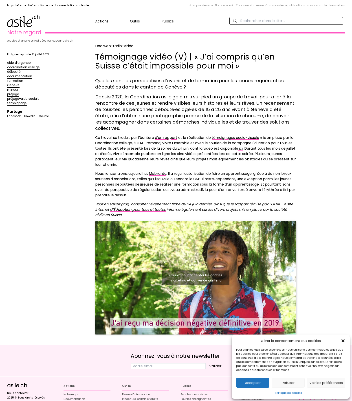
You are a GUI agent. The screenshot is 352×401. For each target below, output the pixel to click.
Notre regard (72, 394)
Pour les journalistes (194, 394)
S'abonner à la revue (249, 5)
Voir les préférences (326, 382)
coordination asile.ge (23, 67)
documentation (19, 76)
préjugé (13, 94)
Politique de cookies (288, 393)
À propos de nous (201, 5)
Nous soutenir (224, 5)
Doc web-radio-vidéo (114, 46)
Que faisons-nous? (252, 399)
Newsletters (337, 5)
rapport (241, 204)
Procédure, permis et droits (140, 399)
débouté (14, 71)
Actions (101, 21)
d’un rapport (166, 137)
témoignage (17, 103)
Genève (13, 85)
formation (15, 80)
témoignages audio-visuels (235, 137)
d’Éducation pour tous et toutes (138, 209)
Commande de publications (285, 5)
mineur (12, 89)
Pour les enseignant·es (196, 399)
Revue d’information (136, 394)
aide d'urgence (19, 62)
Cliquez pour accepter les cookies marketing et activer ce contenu (195, 278)
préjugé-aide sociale (23, 98)
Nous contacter (317, 5)
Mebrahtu (157, 173)
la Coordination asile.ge (151, 97)
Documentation (74, 399)
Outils (135, 21)
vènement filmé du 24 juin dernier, (182, 204)
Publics (167, 21)
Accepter (253, 382)
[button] (343, 341)
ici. (240, 148)
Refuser (288, 382)
